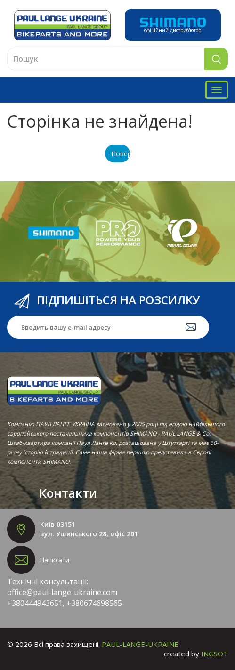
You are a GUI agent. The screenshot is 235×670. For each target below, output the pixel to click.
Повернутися (120, 153)
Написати (54, 560)
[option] (53, 233)
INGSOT (214, 653)
